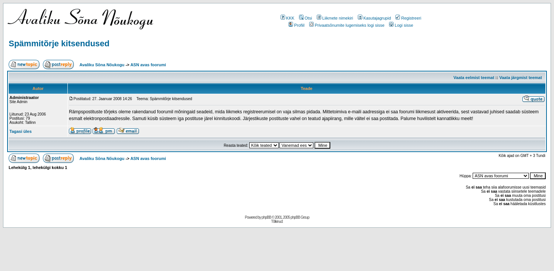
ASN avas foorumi (148, 64)
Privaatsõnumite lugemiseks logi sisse (347, 25)
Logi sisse (401, 25)
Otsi (305, 18)
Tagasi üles (20, 131)
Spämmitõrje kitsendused (59, 43)
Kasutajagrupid (374, 18)
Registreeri (408, 18)
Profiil (296, 25)
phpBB (266, 217)
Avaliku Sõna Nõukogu (102, 64)
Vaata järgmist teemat (520, 77)
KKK (288, 18)
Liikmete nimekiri (335, 18)
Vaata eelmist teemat (473, 77)
